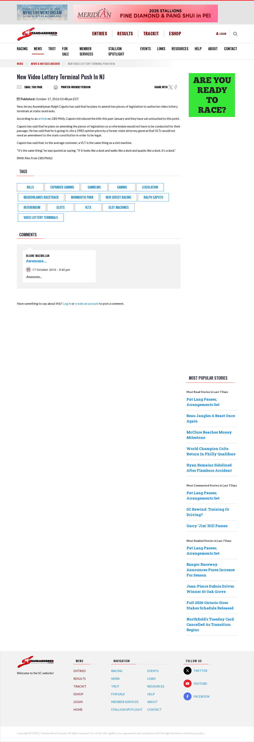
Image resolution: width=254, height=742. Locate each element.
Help (198, 48)
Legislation (150, 187)
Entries (99, 33)
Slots (60, 207)
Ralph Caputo (153, 197)
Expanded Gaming (62, 187)
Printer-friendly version (75, 87)
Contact (230, 48)
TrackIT (151, 33)
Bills (30, 187)
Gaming (122, 187)
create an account (87, 303)
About (213, 48)
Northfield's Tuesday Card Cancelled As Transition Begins (210, 624)
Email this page (33, 87)
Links (161, 48)
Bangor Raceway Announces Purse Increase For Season (211, 569)
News (38, 48)
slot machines (118, 207)
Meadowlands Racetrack (41, 197)
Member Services (86, 51)
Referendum (32, 207)
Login (222, 34)
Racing (22, 48)
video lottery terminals (41, 217)
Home (78, 709)
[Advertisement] (212, 182)
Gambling (94, 187)
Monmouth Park (82, 197)
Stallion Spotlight (116, 51)
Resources (180, 48)
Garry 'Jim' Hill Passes (207, 525)
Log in (67, 303)
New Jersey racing (118, 197)
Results (125, 33)
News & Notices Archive (45, 63)
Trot (52, 48)
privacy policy (196, 733)
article (42, 118)
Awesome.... (36, 261)
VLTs (88, 207)
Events (145, 48)
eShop (175, 33)
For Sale (65, 51)
